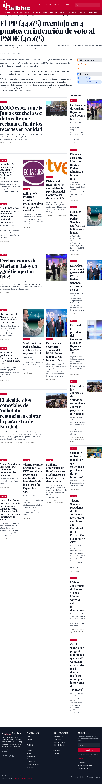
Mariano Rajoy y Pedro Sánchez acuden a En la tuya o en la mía (33, 348)
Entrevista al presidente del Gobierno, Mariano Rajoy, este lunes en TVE (10, 358)
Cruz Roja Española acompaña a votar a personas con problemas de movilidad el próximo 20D (9, 215)
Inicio (1, 16)
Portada (8, 12)
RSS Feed (30, 767)
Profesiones (92, 12)
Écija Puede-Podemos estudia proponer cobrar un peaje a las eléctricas (33, 202)
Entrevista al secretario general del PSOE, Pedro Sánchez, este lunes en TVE (54, 351)
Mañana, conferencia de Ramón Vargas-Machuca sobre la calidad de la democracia (55, 473)
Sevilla (27, 12)
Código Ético (57, 739)
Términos (90, 777)
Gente (45, 12)
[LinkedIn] (13, 756)
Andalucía (36, 12)
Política (19, 16)
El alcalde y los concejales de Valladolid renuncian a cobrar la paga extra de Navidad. (77, 400)
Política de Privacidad (60, 742)
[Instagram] (10, 756)
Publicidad (81, 762)
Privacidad (74, 777)
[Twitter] (6, 756)
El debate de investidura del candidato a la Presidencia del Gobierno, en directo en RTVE (56, 189)
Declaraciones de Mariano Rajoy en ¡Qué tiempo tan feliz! (78, 112)
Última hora (18, 12)
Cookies (82, 777)
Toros (62, 12)
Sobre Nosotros (58, 737)
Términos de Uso (58, 748)
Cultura (82, 12)
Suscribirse (89, 750)
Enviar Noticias (83, 768)
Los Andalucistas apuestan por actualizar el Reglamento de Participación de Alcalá (8, 171)
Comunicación (72, 12)
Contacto (56, 753)
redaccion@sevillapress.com (23, 778)
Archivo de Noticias (33, 764)
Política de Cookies (59, 745)
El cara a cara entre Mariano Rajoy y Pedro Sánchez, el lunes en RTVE (9, 318)
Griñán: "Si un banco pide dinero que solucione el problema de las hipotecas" (10, 469)
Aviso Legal (56, 750)
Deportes (53, 12)
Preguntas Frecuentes (85, 765)
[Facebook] (3, 756)
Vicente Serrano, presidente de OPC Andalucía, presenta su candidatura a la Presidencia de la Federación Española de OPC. (33, 478)
